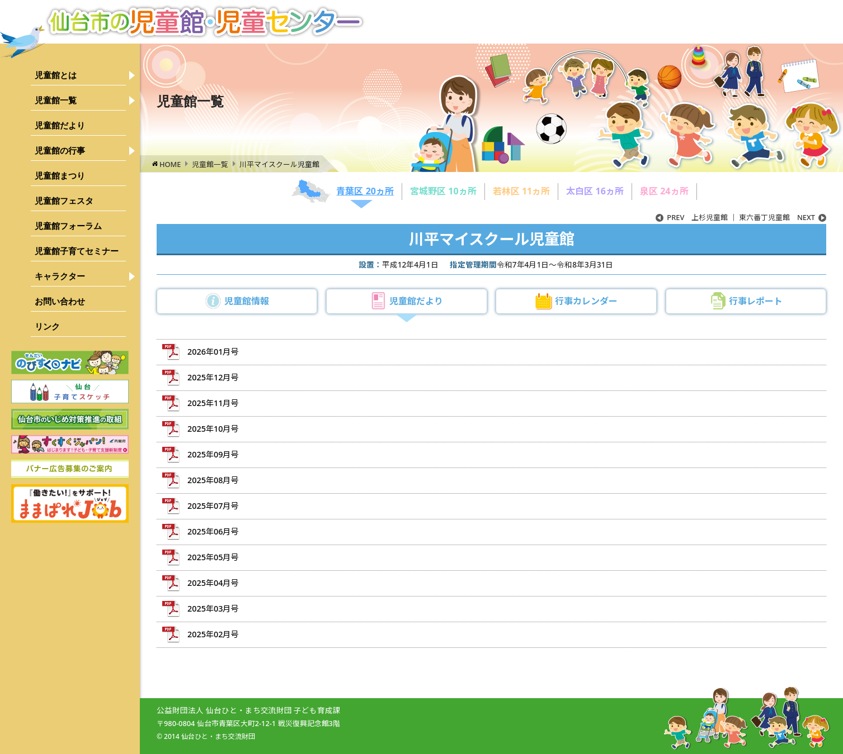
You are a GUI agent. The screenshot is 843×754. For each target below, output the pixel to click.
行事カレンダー (586, 301)
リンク (47, 326)
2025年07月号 (212, 505)
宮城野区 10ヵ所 (443, 191)
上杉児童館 (692, 217)
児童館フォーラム (68, 226)
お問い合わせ (60, 301)
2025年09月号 (212, 454)
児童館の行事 (60, 150)
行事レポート (756, 301)
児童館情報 (246, 301)
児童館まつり (60, 175)
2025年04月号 (212, 583)
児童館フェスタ (64, 201)
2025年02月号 (212, 634)
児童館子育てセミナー (77, 251)
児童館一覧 (56, 100)
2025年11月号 (212, 403)
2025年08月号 (212, 480)
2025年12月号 (212, 377)
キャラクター (60, 276)
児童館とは (56, 75)
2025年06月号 (212, 531)
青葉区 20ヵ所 (364, 191)
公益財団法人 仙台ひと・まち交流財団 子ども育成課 (249, 710)
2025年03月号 (212, 608)
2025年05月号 (212, 557)
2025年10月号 (212, 428)
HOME (170, 164)
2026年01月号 (212, 351)
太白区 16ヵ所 (594, 191)
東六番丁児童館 (782, 217)
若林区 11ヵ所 (521, 191)
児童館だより (60, 125)
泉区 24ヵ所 (664, 191)
